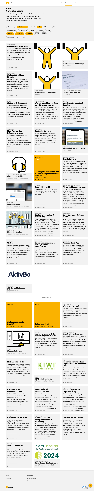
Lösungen (8, 478)
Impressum (29, 473)
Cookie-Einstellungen (32, 478)
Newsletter (29, 481)
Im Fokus (8, 475)
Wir (7, 473)
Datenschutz (30, 475)
